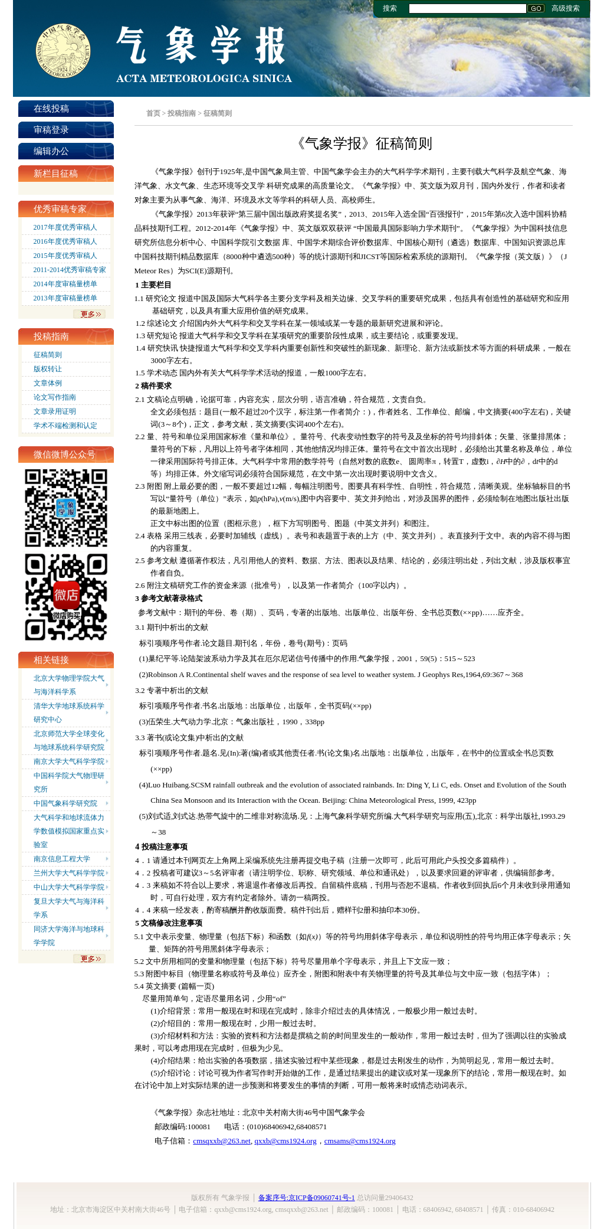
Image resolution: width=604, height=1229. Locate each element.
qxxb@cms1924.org (285, 1140)
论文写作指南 (55, 397)
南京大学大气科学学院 (69, 761)
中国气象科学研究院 (65, 803)
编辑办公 (51, 151)
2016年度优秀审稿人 (65, 241)
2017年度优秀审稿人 (65, 227)
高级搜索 (566, 8)
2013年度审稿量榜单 (65, 298)
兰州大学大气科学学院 (69, 873)
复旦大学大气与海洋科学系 (69, 908)
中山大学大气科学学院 (69, 887)
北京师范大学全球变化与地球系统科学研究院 (69, 740)
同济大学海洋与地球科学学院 (69, 936)
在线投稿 (51, 108)
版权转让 (48, 369)
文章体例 (48, 383)
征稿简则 (48, 355)
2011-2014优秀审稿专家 (70, 270)
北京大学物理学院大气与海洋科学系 (69, 685)
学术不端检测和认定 (65, 425)
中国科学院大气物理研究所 (69, 782)
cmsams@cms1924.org (360, 1140)
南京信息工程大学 (62, 859)
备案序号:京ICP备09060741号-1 (306, 1198)
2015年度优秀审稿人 (65, 255)
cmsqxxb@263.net (222, 1140)
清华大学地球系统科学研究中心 (69, 713)
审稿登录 (51, 130)
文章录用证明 (55, 411)
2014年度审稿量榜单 (65, 284)
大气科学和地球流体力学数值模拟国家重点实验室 (69, 831)
